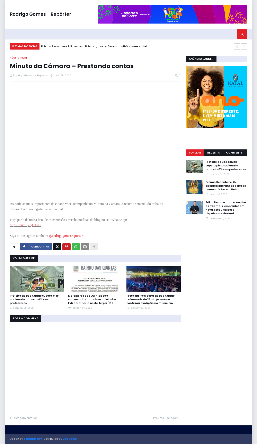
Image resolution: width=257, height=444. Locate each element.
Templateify (33, 439)
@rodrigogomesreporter (66, 236)
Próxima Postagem (166, 418)
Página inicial (18, 58)
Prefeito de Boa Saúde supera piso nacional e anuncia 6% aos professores (34, 299)
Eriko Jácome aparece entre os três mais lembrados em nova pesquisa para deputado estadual (226, 208)
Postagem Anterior (24, 418)
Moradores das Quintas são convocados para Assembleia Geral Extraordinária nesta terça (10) (93, 299)
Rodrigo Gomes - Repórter (40, 14)
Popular (195, 153)
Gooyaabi (70, 439)
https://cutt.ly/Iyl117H (25, 225)
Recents (213, 153)
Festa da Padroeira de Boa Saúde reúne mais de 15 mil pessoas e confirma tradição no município (150, 299)
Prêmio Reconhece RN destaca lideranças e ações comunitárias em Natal (94, 46)
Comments (234, 153)
